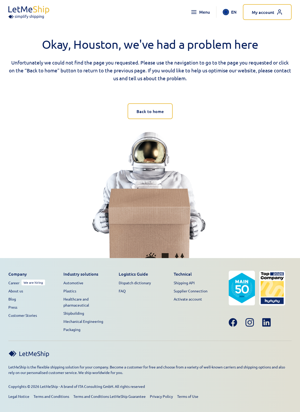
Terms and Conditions (51, 396)
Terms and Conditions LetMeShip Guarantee (109, 396)
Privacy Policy (161, 396)
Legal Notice (18, 396)
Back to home (150, 111)
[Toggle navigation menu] (200, 12)
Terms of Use (187, 396)
